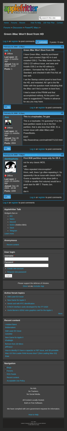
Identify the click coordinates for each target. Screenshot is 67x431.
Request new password (16, 272)
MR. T (7, 50)
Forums (14, 23)
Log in (5, 41)
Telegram (13, 231)
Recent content (13, 245)
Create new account (15, 268)
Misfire (12, 225)
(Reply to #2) (31, 155)
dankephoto (11, 158)
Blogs (9, 368)
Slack (12, 228)
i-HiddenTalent (11, 324)
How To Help (36, 23)
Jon (6, 117)
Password (9, 262)
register (14, 41)
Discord (13, 222)
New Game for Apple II (16, 300)
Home (6, 23)
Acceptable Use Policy (16, 381)
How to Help (33, 415)
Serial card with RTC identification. (21, 304)
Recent (22, 23)
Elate (7, 356)
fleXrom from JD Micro (14, 344)
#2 (62, 113)
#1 (62, 47)
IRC (11, 216)
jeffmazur (8, 347)
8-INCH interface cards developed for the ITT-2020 (27, 307)
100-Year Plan (49, 23)
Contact (60, 23)
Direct (25, 286)
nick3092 (8, 334)
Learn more (9, 234)
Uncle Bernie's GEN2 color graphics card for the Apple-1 (30, 310)
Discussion (17, 28)
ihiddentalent (10, 327)
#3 (62, 155)
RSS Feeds (11, 374)
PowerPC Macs (32, 28)
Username (10, 256)
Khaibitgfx (9, 340)
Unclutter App (38, 286)
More (60, 314)
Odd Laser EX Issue (15, 297)
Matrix (12, 219)
